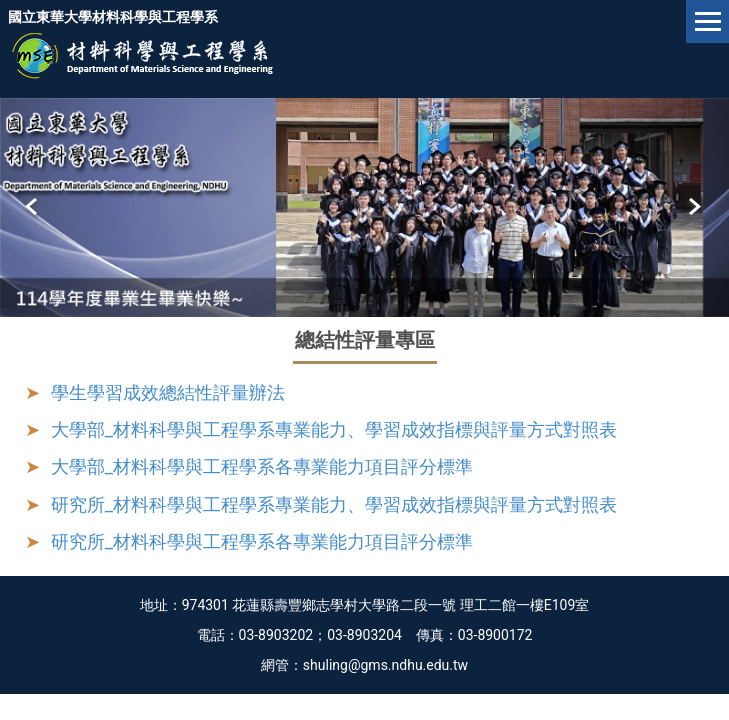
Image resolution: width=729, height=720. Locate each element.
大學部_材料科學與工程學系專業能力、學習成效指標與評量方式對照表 (334, 429)
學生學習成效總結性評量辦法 (168, 392)
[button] (33, 207)
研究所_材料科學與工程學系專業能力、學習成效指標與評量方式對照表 (334, 504)
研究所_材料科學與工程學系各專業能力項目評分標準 (262, 541)
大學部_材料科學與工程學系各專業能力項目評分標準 (262, 466)
